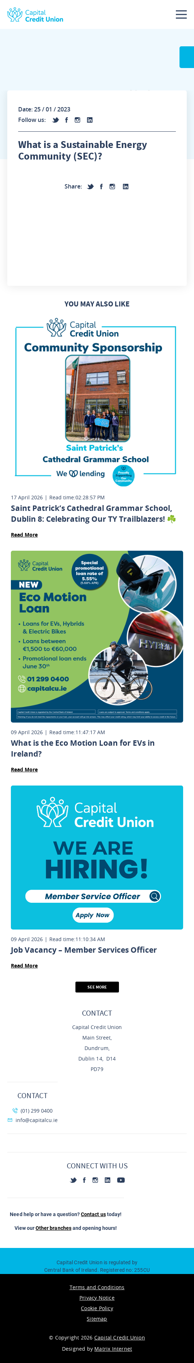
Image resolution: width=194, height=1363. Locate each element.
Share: (73, 186)
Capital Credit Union (119, 1337)
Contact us (93, 1214)
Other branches (53, 1228)
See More (97, 987)
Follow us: (32, 120)
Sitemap (97, 1318)
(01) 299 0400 (32, 1110)
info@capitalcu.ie (32, 1120)
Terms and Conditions (97, 1287)
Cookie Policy (97, 1308)
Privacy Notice (97, 1297)
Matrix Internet (113, 1348)
